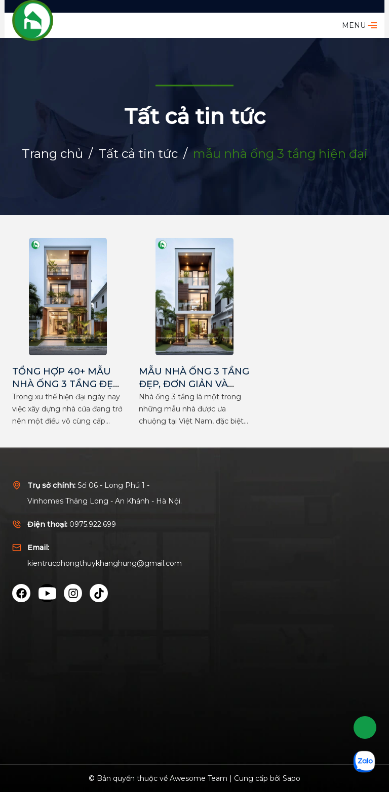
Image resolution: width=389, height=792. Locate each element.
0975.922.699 (92, 524)
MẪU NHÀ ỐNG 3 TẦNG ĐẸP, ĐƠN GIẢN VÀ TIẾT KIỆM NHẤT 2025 (194, 384)
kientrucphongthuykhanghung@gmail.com (104, 563)
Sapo (291, 778)
